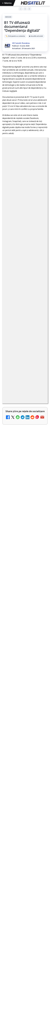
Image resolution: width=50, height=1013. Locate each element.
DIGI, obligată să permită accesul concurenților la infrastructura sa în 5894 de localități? (18, 305)
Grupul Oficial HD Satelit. (17, 233)
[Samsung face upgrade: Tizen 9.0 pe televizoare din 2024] (41, 496)
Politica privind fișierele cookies (25, 980)
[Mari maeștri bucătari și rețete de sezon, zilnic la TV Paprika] (41, 399)
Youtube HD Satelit (25, 904)
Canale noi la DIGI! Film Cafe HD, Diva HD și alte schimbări (19, 582)
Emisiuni (8, 17)
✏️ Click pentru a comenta (15, 36)
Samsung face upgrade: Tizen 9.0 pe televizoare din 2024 (19, 493)
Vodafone (17, 955)
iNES (26, 955)
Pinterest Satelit (25, 925)
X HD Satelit (25, 918)
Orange (42, 951)
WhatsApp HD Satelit (25, 897)
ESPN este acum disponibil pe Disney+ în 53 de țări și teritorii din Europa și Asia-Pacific (17, 337)
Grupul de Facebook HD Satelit (25, 890)
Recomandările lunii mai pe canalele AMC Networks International (24, 620)
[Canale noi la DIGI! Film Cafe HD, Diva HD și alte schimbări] (41, 585)
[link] (25, 308)
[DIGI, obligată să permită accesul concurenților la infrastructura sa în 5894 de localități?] (41, 305)
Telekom (7, 955)
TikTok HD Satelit (25, 911)
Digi (5, 951)
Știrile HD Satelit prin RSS (25, 933)
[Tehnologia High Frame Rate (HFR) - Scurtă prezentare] (41, 523)
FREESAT (13, 951)
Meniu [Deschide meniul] (7, 3)
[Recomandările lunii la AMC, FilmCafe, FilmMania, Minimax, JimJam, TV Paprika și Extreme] (41, 464)
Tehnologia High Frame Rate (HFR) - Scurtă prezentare (19, 520)
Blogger (24, 995)
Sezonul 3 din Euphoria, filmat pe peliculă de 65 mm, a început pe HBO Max (24, 690)
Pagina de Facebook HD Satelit (25, 882)
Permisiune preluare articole (25, 973)
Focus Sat (23, 951)
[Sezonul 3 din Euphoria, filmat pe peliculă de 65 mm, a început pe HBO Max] (25, 706)
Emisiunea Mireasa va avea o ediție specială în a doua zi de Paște (19, 368)
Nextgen (33, 951)
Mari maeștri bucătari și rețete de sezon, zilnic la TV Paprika (18, 398)
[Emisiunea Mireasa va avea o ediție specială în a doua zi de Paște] (41, 369)
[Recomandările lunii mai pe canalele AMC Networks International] (25, 636)
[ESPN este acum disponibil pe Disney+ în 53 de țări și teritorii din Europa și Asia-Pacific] (41, 337)
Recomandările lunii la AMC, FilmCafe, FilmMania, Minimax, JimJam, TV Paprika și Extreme (19, 463)
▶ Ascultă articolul (36, 36)
